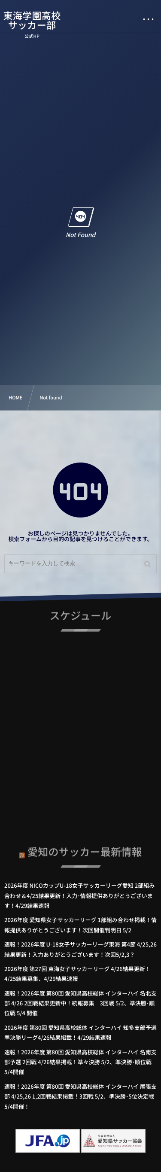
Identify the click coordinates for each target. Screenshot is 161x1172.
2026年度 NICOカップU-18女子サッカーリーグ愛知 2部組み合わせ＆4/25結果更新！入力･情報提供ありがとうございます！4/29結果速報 (79, 895)
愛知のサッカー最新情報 (84, 849)
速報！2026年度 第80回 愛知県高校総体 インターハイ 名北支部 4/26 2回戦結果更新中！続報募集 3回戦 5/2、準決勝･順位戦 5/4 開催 (80, 1003)
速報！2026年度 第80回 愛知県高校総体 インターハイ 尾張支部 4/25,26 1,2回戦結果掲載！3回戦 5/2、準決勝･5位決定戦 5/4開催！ (80, 1096)
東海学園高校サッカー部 (32, 20)
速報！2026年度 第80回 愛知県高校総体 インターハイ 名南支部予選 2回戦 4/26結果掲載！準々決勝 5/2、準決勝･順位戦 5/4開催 (80, 1062)
